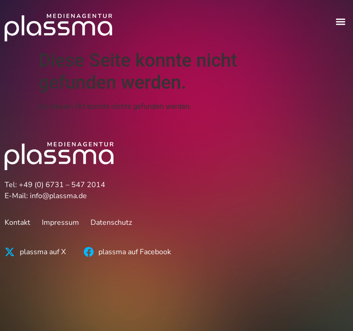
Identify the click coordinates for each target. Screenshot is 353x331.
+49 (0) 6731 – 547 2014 (62, 185)
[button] (340, 21)
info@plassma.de (58, 196)
